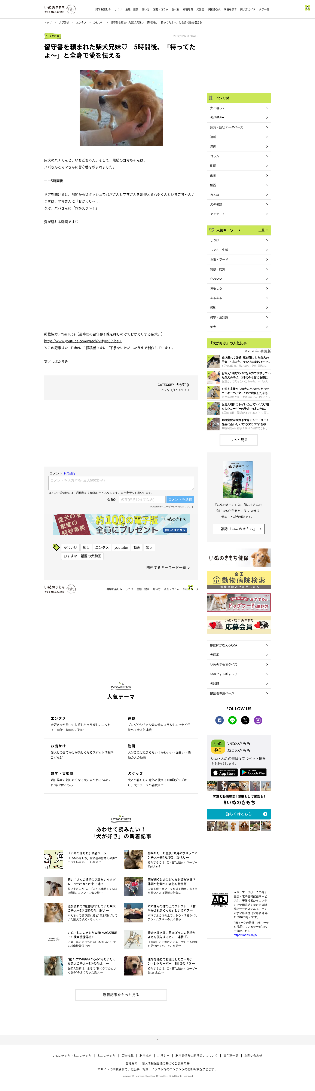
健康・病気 (217, 269)
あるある (216, 298)
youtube (121, 547)
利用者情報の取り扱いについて (196, 1055)
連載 (213, 137)
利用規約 (146, 1055)
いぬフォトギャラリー (225, 674)
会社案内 (131, 1063)
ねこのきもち (107, 1055)
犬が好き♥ (217, 117)
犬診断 (214, 683)
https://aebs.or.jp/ (245, 935)
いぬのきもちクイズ (223, 664)
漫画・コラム (160, 9)
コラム (214, 156)
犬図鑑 (200, 9)
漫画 (213, 146)
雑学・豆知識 (219, 317)
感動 (213, 307)
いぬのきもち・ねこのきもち (72, 1055)
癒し (86, 547)
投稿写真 (188, 9)
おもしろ (216, 288)
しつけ (118, 9)
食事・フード (219, 259)
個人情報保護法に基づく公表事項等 (166, 1063)
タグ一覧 (264, 9)
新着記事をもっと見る (121, 994)
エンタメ (81, 22)
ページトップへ (157, 1040)
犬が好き (64, 22)
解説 (213, 185)
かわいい (98, 22)
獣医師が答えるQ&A (223, 645)
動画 (137, 547)
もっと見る (239, 439)
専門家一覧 (230, 1055)
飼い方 (145, 9)
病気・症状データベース (226, 127)
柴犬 (149, 547)
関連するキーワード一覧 (166, 567)
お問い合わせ (253, 1055)
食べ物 (175, 9)
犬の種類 (216, 204)
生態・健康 (131, 9)
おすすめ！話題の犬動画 (82, 555)
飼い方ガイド (248, 9)
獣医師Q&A (214, 9)
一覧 (261, 230)
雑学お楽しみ (103, 9)
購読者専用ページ (222, 693)
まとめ (214, 194)
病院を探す (230, 9)
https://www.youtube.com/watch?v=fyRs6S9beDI (83, 340)
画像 (213, 175)
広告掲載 (128, 1055)
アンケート (217, 214)
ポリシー (163, 1055)
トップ (48, 22)
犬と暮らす (217, 108)
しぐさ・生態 (219, 250)
